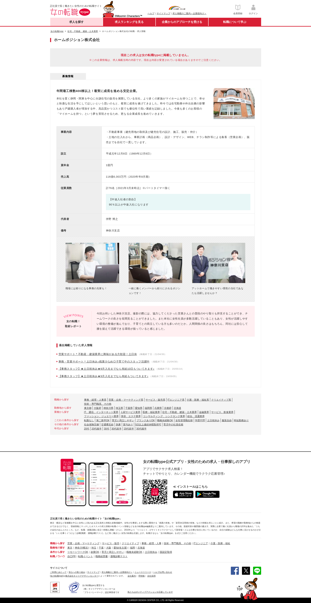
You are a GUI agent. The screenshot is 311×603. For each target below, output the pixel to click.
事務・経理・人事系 (95, 399)
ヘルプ (151, 13)
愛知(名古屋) (121, 547)
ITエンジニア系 (176, 399)
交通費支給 (107, 424)
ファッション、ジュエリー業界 (101, 416)
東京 (69, 547)
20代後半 (97, 428)
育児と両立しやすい (123, 420)
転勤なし (89, 420)
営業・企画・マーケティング (83, 543)
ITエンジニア (201, 543)
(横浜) (85, 547)
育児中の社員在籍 (173, 424)
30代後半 (141, 428)
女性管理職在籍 (184, 420)
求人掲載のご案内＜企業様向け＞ (190, 13)
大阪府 (97, 408)
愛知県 (138, 408)
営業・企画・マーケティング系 (126, 399)
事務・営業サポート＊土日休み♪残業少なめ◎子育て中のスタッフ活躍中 (104, 361)
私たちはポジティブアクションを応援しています (150, 592)
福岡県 (148, 408)
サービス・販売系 (155, 399)
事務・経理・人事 (151, 543)
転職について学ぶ (234, 22)
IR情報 (141, 576)
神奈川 (78, 547)
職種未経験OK (165, 420)
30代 (106, 428)
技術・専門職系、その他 (97, 403)
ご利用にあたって (58, 572)
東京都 (88, 408)
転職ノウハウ (57, 556)
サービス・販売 (110, 543)
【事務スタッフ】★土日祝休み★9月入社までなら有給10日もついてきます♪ (107, 368)
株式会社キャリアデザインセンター (81, 576)
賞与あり (128, 424)
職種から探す (57, 543)
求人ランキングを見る (129, 22)
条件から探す (57, 552)
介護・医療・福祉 (220, 543)
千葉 (101, 547)
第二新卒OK (103, 420)
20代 (86, 428)
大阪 (108, 547)
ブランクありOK (145, 420)
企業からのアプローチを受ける (182, 22)
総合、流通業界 (196, 416)
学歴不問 (200, 420)
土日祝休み (213, 420)
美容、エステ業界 (131, 416)
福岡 (132, 547)
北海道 (177, 408)
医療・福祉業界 (151, 412)
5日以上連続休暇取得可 (148, 424)
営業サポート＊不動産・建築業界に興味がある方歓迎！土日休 (98, 354)
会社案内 (132, 576)
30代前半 (116, 428)
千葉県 (129, 408)
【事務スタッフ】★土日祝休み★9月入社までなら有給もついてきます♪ (104, 376)
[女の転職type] (56, 576)
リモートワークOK (77, 552)
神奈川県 (108, 408)
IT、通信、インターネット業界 (101, 412)
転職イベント (85, 556)
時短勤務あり (241, 420)
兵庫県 (158, 408)
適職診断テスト (119, 556)
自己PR (71, 556)
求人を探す (76, 22)
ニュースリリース (143, 572)
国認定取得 (166, 552)
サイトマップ (163, 13)
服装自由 (227, 420)
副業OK (95, 552)
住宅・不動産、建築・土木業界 (179, 412)
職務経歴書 (101, 556)
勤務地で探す (57, 547)
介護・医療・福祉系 (198, 399)
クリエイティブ (130, 543)
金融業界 (204, 412)
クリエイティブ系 (221, 399)
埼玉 (93, 547)
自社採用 (151, 576)
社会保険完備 (91, 424)
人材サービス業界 (130, 412)
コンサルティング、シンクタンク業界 (164, 416)
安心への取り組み (77, 572)
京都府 (167, 408)
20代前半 (129, 428)
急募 (118, 424)
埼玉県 (119, 408)
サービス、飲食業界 (222, 412)
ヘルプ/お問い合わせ (162, 572)
